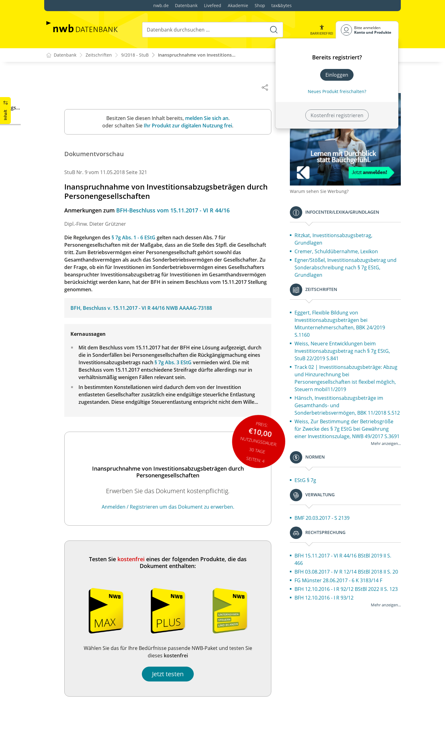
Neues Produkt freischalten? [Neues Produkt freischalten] (337, 91)
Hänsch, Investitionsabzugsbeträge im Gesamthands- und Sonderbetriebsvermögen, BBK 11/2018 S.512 (347, 403)
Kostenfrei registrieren (337, 115)
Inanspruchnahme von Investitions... (196, 55)
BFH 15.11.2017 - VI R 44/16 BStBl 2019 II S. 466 (349, 569)
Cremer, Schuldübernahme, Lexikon (343, 245)
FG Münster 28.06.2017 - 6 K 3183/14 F (345, 597)
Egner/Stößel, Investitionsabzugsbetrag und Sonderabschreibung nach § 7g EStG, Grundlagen (349, 262)
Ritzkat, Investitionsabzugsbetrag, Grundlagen (340, 233)
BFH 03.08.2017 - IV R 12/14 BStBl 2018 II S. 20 (349, 585)
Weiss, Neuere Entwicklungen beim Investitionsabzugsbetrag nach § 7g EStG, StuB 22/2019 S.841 (349, 345)
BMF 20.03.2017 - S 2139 (328, 527)
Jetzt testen (174, 674)
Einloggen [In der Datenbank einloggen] (336, 74)
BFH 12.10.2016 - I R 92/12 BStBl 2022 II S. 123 (348, 609)
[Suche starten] (274, 29)
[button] (322, 30)
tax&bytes (281, 5)
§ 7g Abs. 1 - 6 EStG (140, 237)
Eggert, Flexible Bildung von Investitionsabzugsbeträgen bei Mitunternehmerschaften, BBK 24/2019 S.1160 (346, 318)
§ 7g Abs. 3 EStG (179, 362)
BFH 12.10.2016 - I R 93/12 (330, 621)
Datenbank (186, 5)
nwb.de (161, 5)
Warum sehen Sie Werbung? (326, 186)
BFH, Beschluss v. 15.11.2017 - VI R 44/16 (124, 308)
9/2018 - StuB (135, 55)
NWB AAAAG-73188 (196, 308)
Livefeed (212, 5)
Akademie (238, 5)
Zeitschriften (99, 55)
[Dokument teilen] (271, 87)
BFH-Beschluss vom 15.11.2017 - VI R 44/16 (179, 210)
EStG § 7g (312, 489)
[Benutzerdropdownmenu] (367, 30)
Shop (260, 5)
